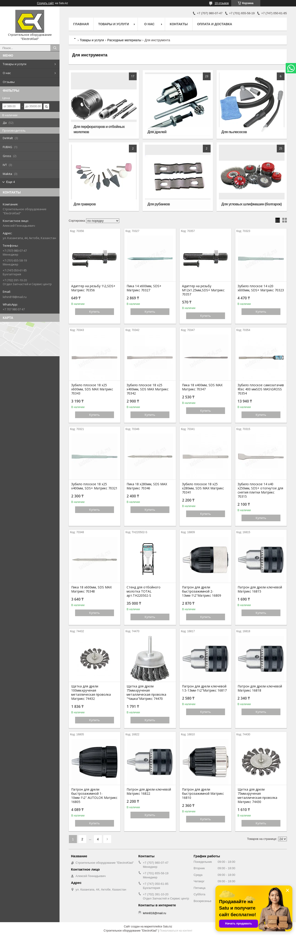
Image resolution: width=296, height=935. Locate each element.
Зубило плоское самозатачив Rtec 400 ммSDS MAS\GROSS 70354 (261, 389)
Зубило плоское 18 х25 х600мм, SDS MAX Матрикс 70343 (92, 389)
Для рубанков (158, 204)
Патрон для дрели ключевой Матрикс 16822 (149, 791)
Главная (81, 24)
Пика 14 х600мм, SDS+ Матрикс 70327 (144, 288)
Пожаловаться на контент (176, 930)
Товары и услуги (14, 64)
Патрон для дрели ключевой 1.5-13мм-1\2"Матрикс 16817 (204, 688)
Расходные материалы (124, 40)
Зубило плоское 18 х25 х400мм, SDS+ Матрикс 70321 (94, 486)
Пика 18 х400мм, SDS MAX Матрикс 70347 (202, 387)
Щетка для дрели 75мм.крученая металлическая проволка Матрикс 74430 (257, 795)
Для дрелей (156, 132)
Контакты (178, 24)
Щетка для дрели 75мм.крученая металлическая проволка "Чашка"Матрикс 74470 (146, 692)
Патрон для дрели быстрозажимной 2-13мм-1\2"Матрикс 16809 (201, 591)
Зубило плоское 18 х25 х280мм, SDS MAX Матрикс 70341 (203, 488)
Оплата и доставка (214, 24)
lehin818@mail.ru (15, 297)
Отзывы (9, 82)
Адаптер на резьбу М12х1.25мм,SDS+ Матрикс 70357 (203, 290)
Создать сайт (45, 3)
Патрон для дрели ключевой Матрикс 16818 (260, 688)
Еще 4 (10, 182)
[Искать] (55, 47)
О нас (7, 73)
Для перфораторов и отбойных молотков (99, 129)
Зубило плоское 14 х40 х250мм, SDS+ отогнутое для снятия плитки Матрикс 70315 (260, 490)
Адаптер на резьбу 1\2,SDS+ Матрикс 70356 (93, 288)
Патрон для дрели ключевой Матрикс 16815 (260, 589)
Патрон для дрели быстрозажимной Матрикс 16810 (203, 793)
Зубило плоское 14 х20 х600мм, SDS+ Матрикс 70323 (261, 288)
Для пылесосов (234, 132)
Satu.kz (167, 926)
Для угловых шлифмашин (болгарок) (251, 204)
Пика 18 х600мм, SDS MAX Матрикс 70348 (91, 589)
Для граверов (84, 204)
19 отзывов (222, 3)
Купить (94, 311)
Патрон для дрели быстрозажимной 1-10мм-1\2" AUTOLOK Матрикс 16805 (94, 795)
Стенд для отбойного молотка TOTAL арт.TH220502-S (143, 591)
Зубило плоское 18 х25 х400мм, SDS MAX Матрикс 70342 (147, 389)
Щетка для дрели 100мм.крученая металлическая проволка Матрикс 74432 (91, 692)
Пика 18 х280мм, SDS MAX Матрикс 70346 (147, 486)
